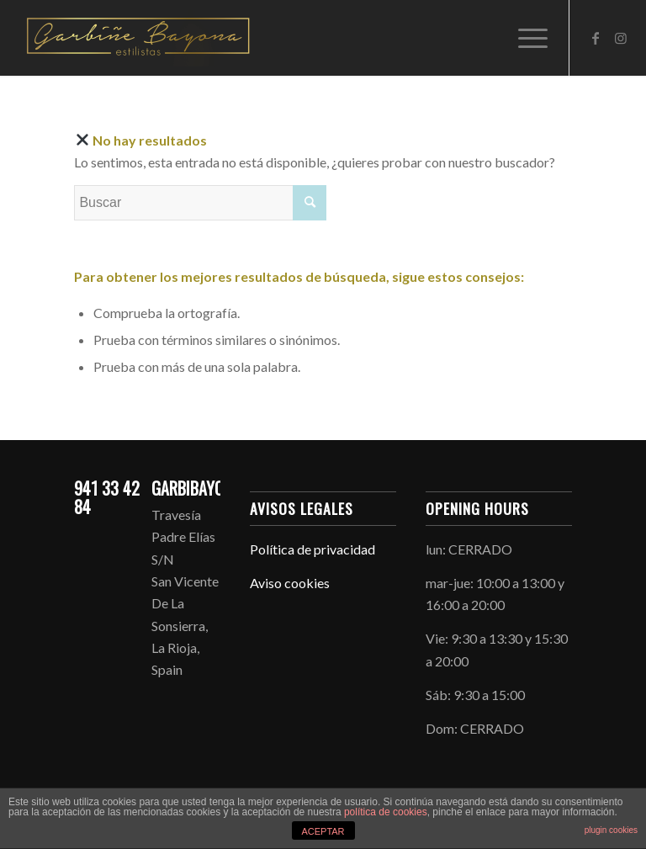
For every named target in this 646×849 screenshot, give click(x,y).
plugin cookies (611, 830)
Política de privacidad (312, 549)
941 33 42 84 (107, 497)
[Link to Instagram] (620, 37)
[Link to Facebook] (595, 37)
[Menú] (524, 38)
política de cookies (385, 812)
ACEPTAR (322, 831)
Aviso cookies (290, 583)
